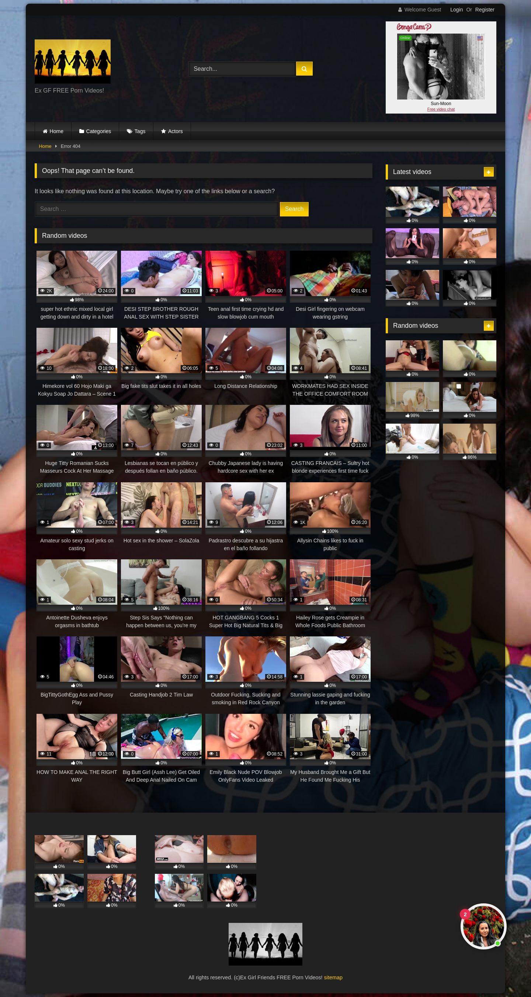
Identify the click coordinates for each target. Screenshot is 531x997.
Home (56, 131)
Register (484, 10)
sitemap (333, 977)
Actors (175, 131)
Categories (98, 131)
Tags (140, 131)
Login (456, 10)
